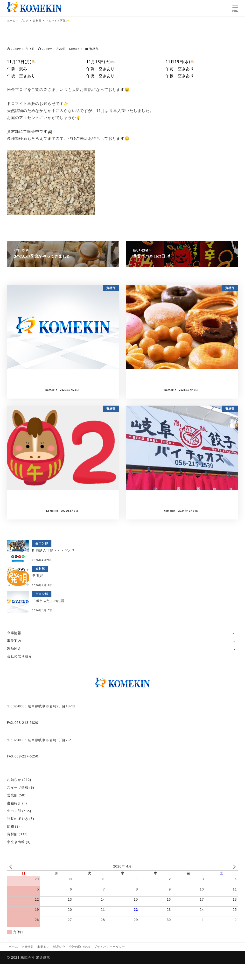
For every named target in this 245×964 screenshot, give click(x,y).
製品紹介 (14, 648)
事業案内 (14, 640)
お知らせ (14, 779)
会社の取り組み (19, 656)
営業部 (12, 795)
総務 (10, 826)
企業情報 (14, 632)
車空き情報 (16, 841)
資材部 (93, 49)
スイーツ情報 (17, 787)
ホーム (13, 947)
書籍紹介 (14, 803)
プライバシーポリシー (109, 947)
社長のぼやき (17, 818)
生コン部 (14, 810)
